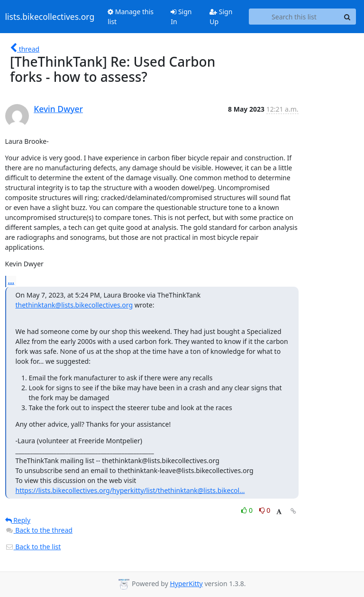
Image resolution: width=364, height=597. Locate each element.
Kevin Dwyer (58, 108)
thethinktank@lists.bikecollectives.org (74, 304)
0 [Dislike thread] (265, 510)
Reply (18, 520)
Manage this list (131, 16)
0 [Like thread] (247, 510)
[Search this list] (294, 17)
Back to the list (33, 546)
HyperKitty (186, 583)
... (11, 281)
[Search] (347, 17)
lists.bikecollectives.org (50, 16)
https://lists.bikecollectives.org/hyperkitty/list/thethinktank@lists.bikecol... (130, 490)
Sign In (181, 16)
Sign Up (220, 16)
